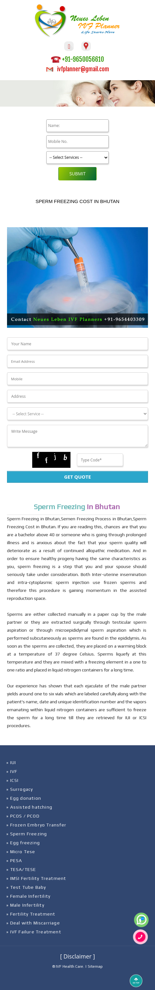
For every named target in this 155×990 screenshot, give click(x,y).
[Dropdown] (77, 413)
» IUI (11, 762)
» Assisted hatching (29, 807)
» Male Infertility (25, 905)
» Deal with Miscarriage (33, 922)
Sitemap (95, 966)
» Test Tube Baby (26, 887)
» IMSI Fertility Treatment (36, 878)
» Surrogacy (19, 789)
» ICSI (12, 780)
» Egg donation (23, 798)
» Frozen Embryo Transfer (36, 824)
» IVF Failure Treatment (33, 931)
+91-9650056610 (77, 59)
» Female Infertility (28, 896)
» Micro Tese (20, 851)
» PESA (14, 860)
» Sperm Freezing (26, 833)
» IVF (11, 771)
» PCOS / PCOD (23, 815)
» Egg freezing (23, 842)
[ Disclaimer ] (77, 956)
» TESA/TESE (21, 869)
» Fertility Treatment (30, 913)
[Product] (77, 157)
